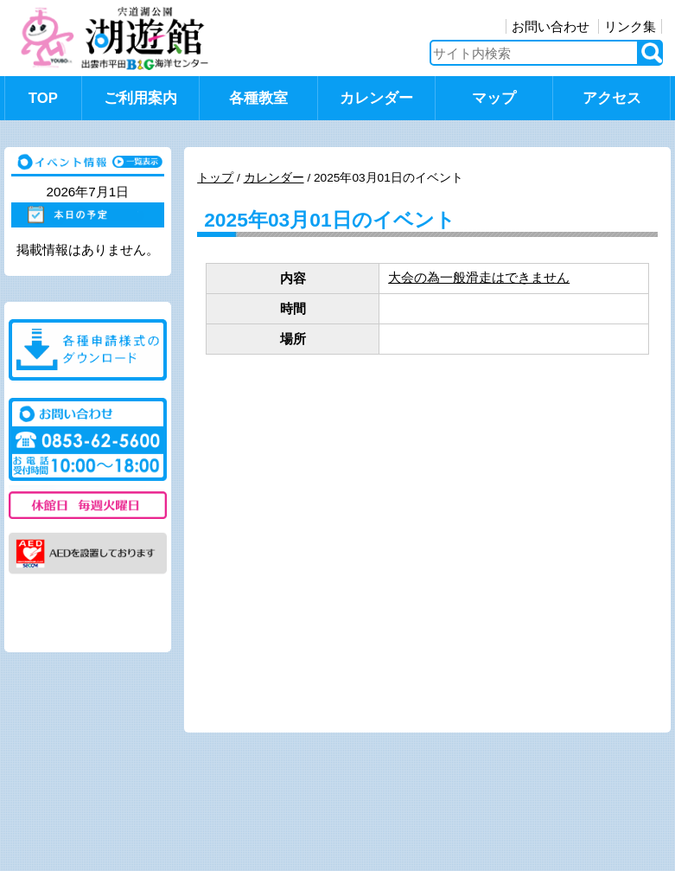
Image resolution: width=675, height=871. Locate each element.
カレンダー (376, 98)
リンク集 (630, 26)
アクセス (612, 98)
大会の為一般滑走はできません (479, 277)
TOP (43, 98)
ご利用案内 (140, 98)
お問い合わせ (550, 26)
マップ (494, 98)
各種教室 (258, 98)
